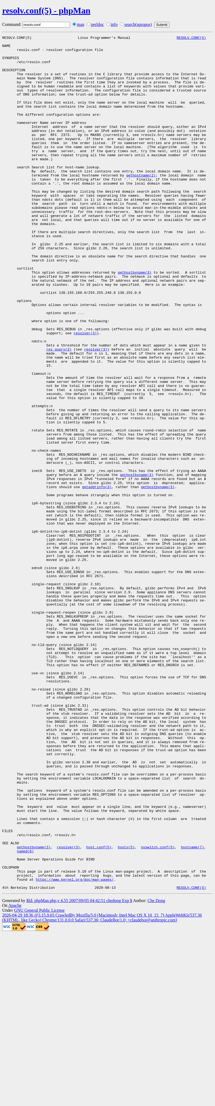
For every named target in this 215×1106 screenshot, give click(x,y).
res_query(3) (59, 412)
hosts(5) (126, 1009)
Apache (15, 1076)
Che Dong (156, 1071)
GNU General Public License (39, 1081)
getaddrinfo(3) (96, 577)
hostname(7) (192, 1009)
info (114, 24)
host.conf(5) (99, 1009)
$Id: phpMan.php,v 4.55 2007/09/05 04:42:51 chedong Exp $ (79, 1071)
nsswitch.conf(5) (158, 1009)
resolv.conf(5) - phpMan (46, 10)
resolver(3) (85, 392)
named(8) (25, 1014)
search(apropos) (138, 24)
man (80, 24)
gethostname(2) (140, 203)
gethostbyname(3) (134, 320)
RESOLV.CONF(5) (191, 38)
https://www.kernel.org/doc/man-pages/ (75, 1048)
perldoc (97, 24)
